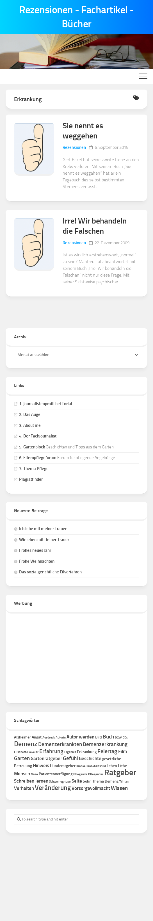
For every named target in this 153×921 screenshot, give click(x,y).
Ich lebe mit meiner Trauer (43, 528)
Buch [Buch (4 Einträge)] (108, 736)
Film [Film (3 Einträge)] (122, 751)
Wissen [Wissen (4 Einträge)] (119, 788)
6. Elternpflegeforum (37, 457)
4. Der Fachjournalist (37, 436)
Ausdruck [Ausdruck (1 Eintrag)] (48, 737)
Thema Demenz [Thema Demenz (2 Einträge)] (105, 781)
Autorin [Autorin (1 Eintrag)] (61, 737)
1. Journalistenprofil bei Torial (45, 403)
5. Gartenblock (32, 447)
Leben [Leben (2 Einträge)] (112, 765)
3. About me (30, 425)
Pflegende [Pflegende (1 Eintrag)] (80, 774)
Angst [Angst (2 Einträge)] (37, 737)
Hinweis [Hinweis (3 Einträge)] (41, 765)
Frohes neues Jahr (35, 550)
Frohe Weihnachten (36, 561)
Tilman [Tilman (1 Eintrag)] (124, 781)
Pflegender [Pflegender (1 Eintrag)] (95, 774)
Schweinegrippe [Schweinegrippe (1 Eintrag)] (60, 781)
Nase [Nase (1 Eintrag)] (34, 774)
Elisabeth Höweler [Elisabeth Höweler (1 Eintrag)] (26, 752)
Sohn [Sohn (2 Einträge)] (87, 781)
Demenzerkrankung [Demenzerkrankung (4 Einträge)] (105, 744)
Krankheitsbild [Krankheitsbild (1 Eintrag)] (96, 766)
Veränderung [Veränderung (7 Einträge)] (53, 788)
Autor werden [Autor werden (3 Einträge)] (80, 737)
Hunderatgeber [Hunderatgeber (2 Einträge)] (63, 765)
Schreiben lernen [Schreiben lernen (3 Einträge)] (31, 781)
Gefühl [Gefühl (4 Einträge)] (70, 758)
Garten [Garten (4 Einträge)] (22, 758)
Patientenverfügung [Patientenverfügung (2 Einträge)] (55, 774)
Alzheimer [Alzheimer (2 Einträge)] (22, 737)
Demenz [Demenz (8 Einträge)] (25, 744)
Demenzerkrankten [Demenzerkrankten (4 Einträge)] (60, 744)
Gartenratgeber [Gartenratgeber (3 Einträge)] (46, 758)
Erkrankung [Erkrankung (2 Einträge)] (87, 751)
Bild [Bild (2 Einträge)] (98, 737)
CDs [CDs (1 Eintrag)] (125, 737)
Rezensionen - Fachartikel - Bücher (76, 17)
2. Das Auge (29, 414)
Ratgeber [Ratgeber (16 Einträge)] (120, 772)
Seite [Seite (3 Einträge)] (77, 781)
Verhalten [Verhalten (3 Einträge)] (24, 788)
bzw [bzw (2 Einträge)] (118, 737)
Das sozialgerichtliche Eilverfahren (50, 572)
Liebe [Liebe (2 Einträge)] (122, 765)
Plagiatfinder (31, 479)
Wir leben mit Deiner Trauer (44, 539)
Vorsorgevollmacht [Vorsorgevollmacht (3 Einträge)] (91, 788)
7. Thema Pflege (34, 468)
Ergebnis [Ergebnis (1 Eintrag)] (70, 752)
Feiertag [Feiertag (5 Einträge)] (107, 751)
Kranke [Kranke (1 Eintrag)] (81, 766)
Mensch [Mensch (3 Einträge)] (22, 773)
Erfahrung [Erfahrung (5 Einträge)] (51, 751)
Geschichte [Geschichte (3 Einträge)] (90, 758)
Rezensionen (74, 147)
